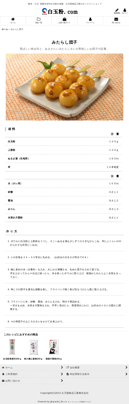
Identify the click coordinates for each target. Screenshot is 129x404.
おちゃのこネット (58, 401)
